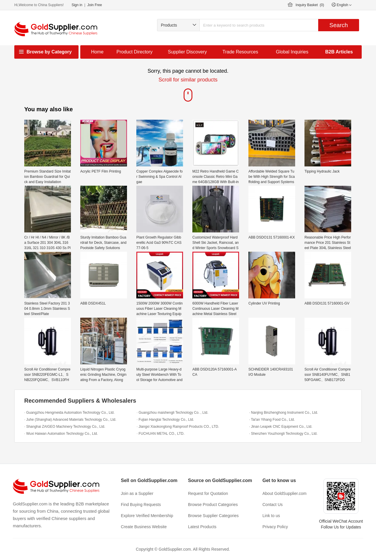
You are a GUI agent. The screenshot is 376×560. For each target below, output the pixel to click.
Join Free (94, 5)
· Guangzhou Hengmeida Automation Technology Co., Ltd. (69, 413)
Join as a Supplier (137, 493)
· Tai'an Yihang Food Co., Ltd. (272, 420)
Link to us (271, 515)
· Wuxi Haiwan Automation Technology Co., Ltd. (61, 434)
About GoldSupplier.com (284, 493)
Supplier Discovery (187, 51)
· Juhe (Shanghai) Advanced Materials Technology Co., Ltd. (70, 420)
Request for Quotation (208, 493)
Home (97, 51)
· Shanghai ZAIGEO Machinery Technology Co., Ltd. (64, 427)
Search (338, 25)
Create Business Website (144, 526)
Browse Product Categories (213, 504)
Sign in (77, 5)
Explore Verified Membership (147, 515)
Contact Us (272, 504)
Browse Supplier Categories (213, 515)
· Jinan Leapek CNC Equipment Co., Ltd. (280, 427)
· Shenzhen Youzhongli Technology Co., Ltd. (283, 434)
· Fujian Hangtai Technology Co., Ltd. (165, 420)
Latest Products (202, 526)
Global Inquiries (292, 51)
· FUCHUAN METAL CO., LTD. (160, 434)
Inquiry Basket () (310, 5)
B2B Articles (339, 51)
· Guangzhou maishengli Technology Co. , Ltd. (172, 413)
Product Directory (134, 51)
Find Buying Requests (141, 504)
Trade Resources (240, 51)
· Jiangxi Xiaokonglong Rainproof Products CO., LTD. (178, 427)
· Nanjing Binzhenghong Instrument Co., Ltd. (283, 413)
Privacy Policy (275, 526)
